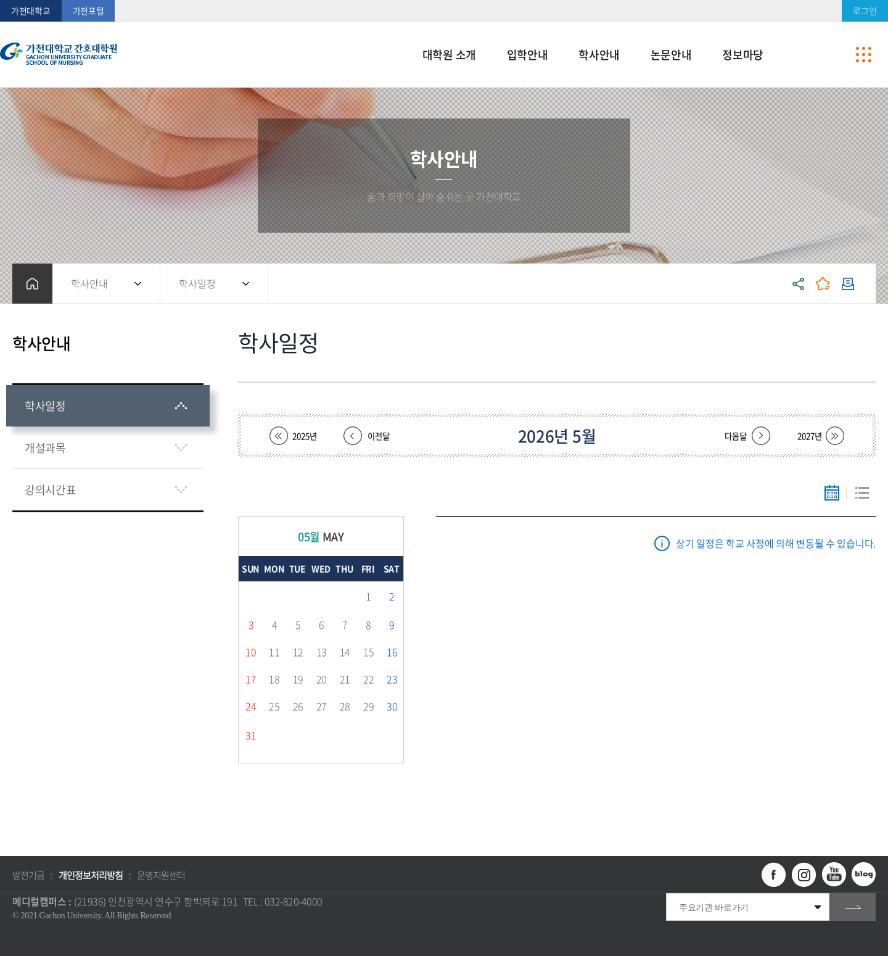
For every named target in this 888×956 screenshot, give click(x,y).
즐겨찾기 (823, 284)
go (852, 907)
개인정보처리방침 (91, 875)
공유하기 (798, 284)
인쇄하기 (848, 284)
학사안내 (89, 283)
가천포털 (88, 10)
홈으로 (32, 284)
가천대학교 (31, 10)
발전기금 (28, 875)
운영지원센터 (161, 875)
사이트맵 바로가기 (863, 55)
